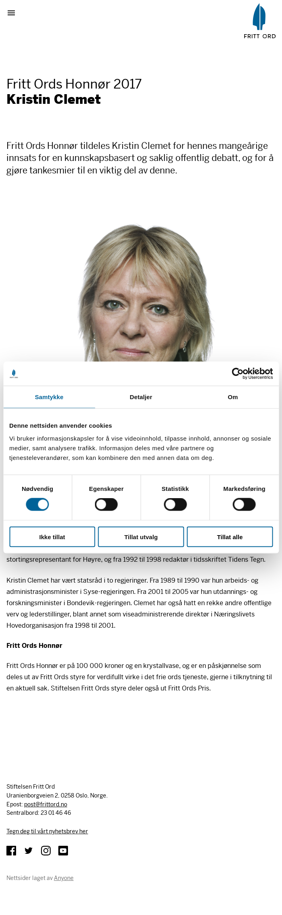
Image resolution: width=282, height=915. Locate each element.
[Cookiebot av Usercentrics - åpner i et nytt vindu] (237, 374)
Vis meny (14, 13)
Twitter (28, 850)
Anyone (64, 878)
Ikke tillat (52, 536)
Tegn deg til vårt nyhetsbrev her (47, 831)
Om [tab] (233, 397)
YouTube (63, 850)
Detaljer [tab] (141, 397)
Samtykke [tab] (49, 397)
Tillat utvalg (141, 536)
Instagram (46, 850)
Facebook (11, 850)
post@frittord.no (45, 804)
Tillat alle (230, 536)
